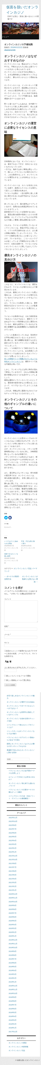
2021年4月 (12, 879)
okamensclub (9, 50)
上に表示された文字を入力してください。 (20, 668)
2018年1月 (12, 1028)
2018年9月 (12, 997)
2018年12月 (13, 986)
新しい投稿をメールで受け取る (18, 680)
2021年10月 (13, 859)
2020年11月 (13, 898)
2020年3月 (12, 928)
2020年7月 (12, 913)
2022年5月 (12, 837)
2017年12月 (13, 1032)
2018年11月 (13, 989)
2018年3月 (12, 1020)
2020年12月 (13, 894)
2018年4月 (12, 1016)
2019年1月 (12, 982)
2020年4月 (12, 925)
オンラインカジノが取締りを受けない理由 (30, 579)
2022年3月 (12, 844)
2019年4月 (12, 970)
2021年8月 (12, 863)
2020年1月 (12, 936)
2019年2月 (12, 978)
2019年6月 (12, 963)
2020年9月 (12, 905)
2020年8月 (12, 909)
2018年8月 (12, 1001)
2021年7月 (12, 867)
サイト (6, 643)
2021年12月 (13, 856)
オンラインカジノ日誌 (22, 568)
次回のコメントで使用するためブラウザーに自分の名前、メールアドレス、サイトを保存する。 (20, 653)
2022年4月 (12, 840)
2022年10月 (13, 821)
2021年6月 (12, 871)
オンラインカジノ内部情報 (18, 1047)
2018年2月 (12, 1024)
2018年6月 (12, 1009)
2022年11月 (13, 817)
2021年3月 (12, 882)
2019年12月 (13, 940)
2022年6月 (12, 833)
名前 (6, 626)
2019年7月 (12, 959)
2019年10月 (13, 947)
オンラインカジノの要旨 (18, 1043)
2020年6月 (12, 917)
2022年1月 (12, 852)
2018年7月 (12, 1005)
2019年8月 (12, 955)
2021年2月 (12, 886)
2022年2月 (12, 848)
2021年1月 (12, 890)
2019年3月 (12, 974)
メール (7, 634)
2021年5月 (12, 875)
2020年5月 (12, 921)
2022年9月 (12, 825)
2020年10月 (13, 902)
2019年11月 (13, 944)
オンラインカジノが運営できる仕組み (21, 702)
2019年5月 (12, 966)
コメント (7, 599)
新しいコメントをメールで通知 (18, 676)
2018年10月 (13, 993)
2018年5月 (12, 1012)
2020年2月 (12, 932)
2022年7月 (12, 829)
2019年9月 (12, 951)
